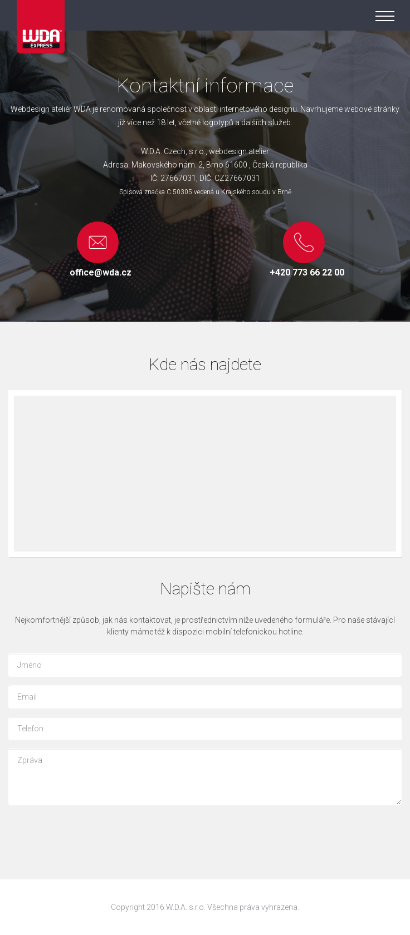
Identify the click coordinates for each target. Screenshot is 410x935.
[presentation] (93, 835)
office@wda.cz (100, 272)
